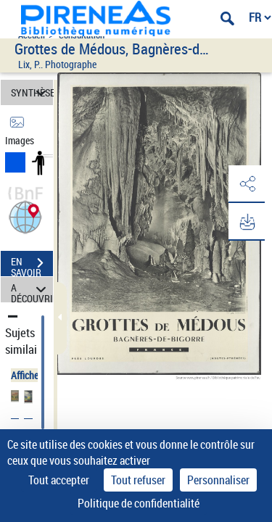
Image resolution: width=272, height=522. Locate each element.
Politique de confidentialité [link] (138, 503)
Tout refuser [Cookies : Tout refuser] (138, 480)
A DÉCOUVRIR (32, 289)
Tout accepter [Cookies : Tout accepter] (58, 480)
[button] (25, 216)
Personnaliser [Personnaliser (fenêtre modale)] (218, 480)
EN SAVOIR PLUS (32, 264)
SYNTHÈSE (32, 92)
